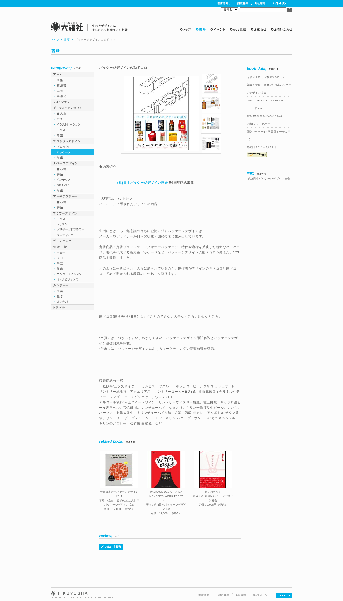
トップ (55, 39)
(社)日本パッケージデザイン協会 (142, 183)
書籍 (67, 39)
